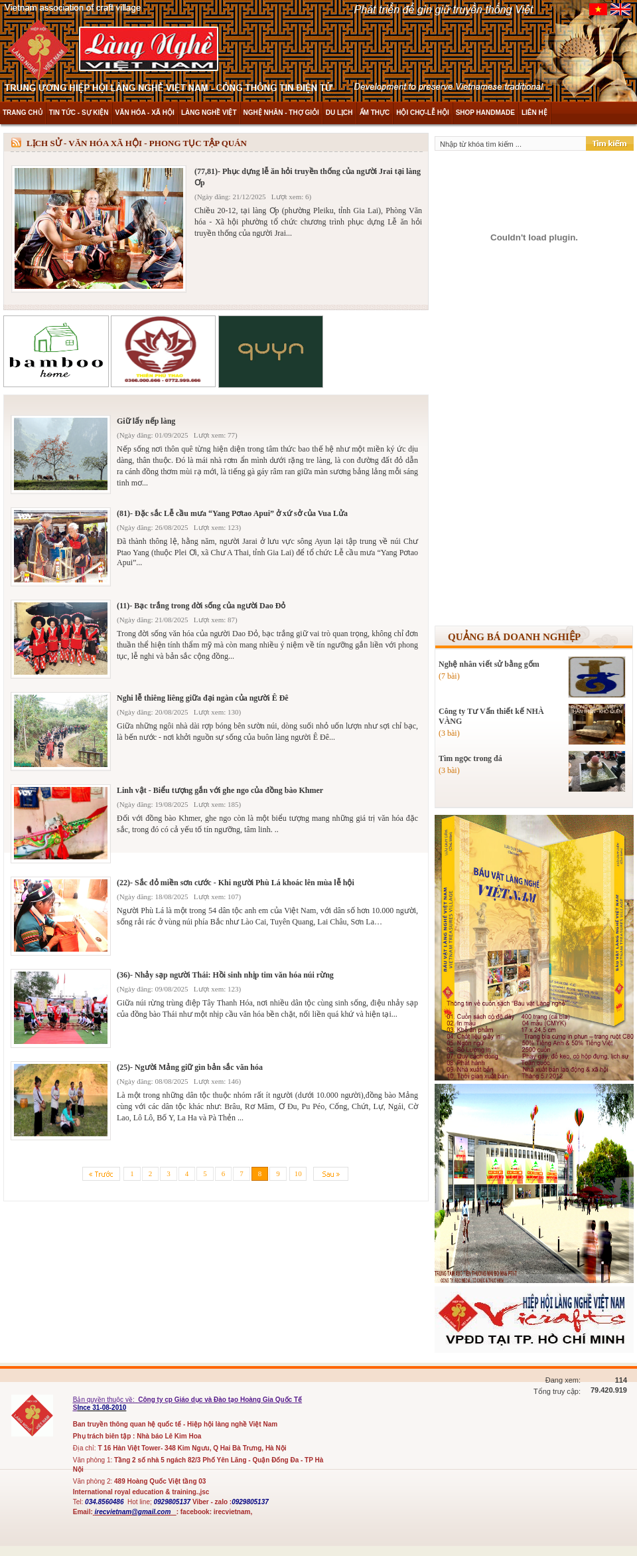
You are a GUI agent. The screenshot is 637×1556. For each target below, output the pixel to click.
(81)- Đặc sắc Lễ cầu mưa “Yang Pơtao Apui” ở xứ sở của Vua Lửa (232, 513)
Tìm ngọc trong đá (470, 758)
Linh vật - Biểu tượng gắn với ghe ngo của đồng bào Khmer (220, 790)
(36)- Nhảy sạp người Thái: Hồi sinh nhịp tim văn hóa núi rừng (225, 975)
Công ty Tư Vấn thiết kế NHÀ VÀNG (491, 716)
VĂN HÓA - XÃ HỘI (145, 112)
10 (298, 1173)
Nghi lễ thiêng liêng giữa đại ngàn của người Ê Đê (203, 698)
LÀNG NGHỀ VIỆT (209, 112)
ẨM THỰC (375, 112)
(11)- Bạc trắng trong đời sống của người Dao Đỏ (201, 605)
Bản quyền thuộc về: (105, 1399)
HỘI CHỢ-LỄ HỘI (422, 112)
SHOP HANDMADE (485, 112)
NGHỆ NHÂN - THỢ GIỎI (281, 112)
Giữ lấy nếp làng (146, 421)
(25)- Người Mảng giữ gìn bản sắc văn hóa (190, 1067)
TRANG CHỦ (22, 112)
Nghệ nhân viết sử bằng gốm (489, 664)
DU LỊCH (339, 112)
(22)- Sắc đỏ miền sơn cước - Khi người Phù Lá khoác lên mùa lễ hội (235, 882)
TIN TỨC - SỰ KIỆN (79, 112)
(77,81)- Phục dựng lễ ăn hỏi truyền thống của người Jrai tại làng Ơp (307, 177)
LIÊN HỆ (534, 112)
